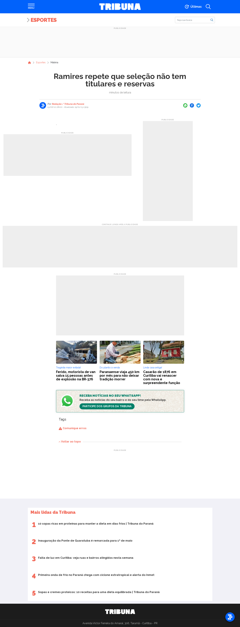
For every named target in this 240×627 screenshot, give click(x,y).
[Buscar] (195, 20)
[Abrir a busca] (208, 7)
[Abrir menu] (31, 6)
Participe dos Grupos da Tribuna (107, 406)
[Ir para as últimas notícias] (192, 6)
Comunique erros (72, 428)
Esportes (44, 20)
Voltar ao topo (70, 441)
